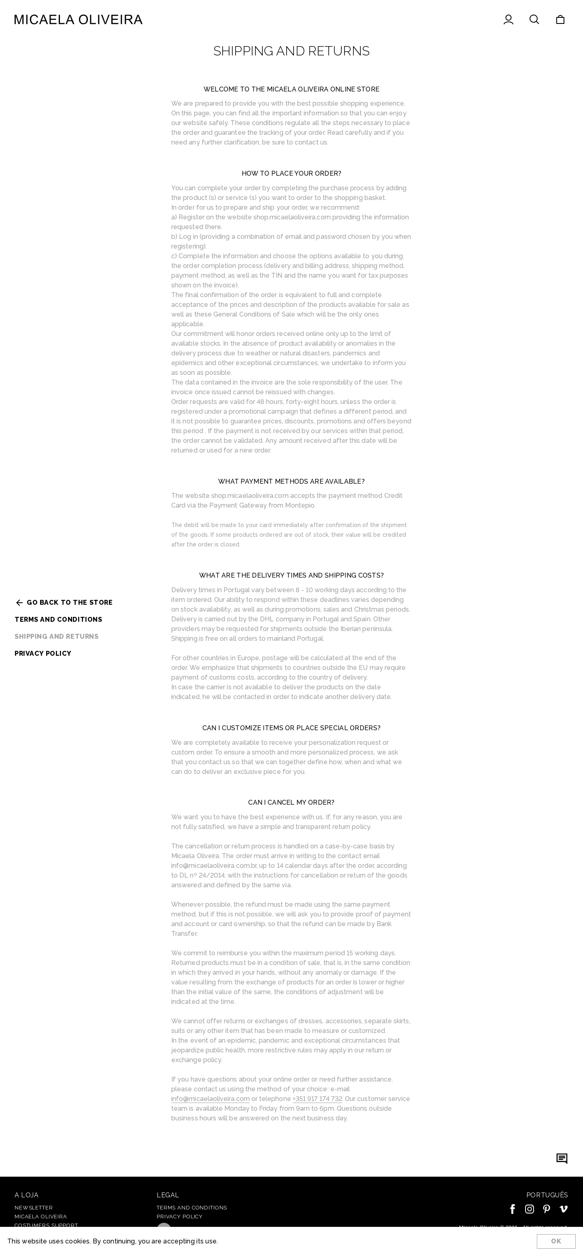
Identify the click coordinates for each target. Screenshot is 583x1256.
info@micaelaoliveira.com (210, 1099)
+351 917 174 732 (317, 1099)
